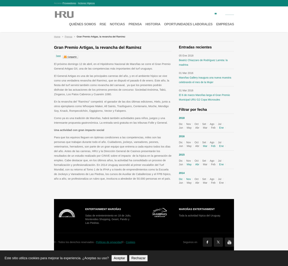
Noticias (117, 24)
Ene (221, 128)
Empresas (225, 24)
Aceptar (119, 258)
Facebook (207, 242)
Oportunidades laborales (188, 24)
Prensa (135, 24)
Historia (153, 24)
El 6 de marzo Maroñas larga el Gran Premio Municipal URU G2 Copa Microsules (204, 97)
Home (57, 36)
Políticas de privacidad (109, 242)
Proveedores (69, 3)
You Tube (229, 242)
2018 (182, 117)
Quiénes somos (82, 24)
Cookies (130, 242)
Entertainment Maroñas (103, 209)
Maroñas (68, 15)
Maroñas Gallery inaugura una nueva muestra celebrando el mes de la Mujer (205, 80)
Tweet (58, 56)
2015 (182, 154)
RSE (103, 24)
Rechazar (138, 258)
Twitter (218, 242)
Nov (188, 179)
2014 (182, 173)
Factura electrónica (204, 13)
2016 (182, 136)
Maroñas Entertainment (197, 209)
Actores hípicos (86, 3)
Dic (181, 179)
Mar (205, 146)
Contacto (229, 13)
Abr (197, 164)
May (189, 164)
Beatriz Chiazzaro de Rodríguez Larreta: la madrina (203, 62)
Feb (213, 146)
